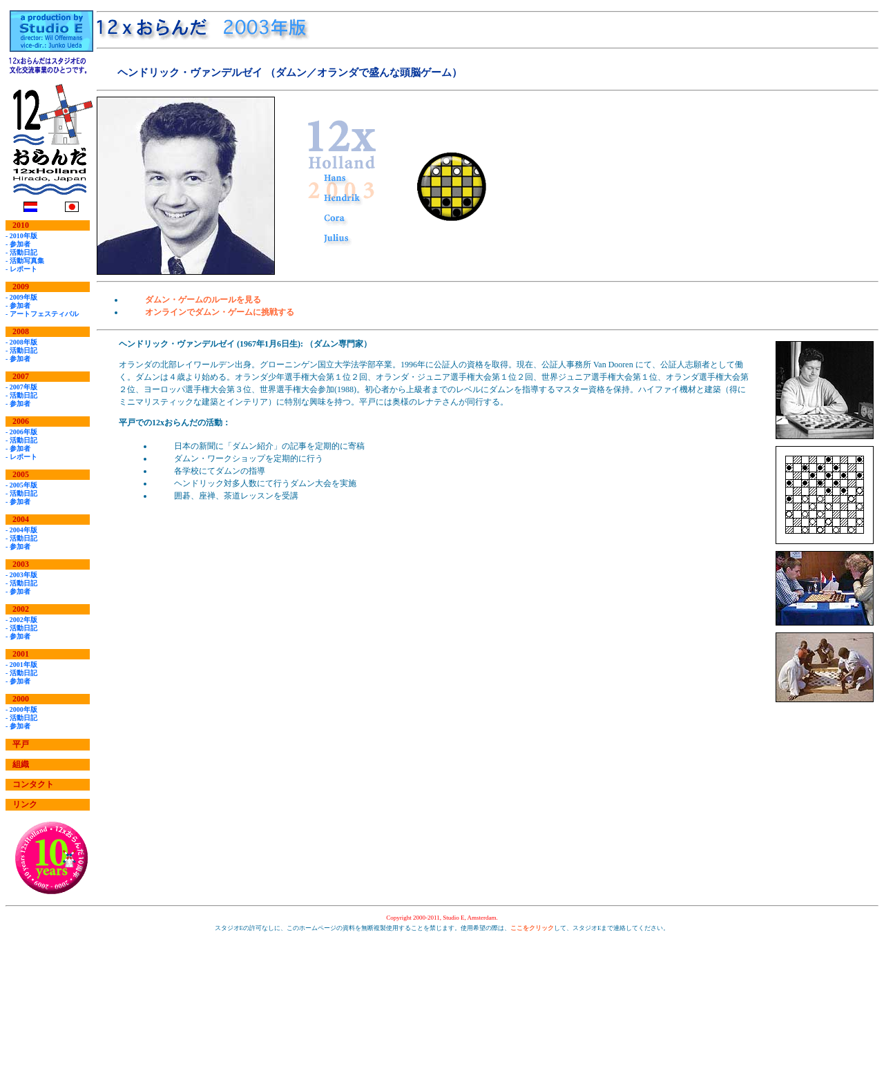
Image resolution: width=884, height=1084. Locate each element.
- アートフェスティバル (42, 314)
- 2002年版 (21, 619)
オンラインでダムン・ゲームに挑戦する (219, 312)
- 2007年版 (21, 387)
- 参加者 (18, 244)
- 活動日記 (21, 252)
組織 (20, 764)
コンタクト (33, 784)
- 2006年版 (21, 432)
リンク (24, 804)
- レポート (21, 269)
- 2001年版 (21, 664)
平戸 (20, 744)
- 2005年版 (21, 485)
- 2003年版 (21, 575)
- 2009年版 (21, 297)
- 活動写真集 (25, 260)
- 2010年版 (21, 236)
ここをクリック (532, 928)
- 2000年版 (21, 709)
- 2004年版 (21, 530)
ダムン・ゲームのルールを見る (203, 299)
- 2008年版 (21, 342)
